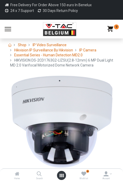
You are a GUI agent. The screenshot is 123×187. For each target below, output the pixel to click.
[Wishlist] (83, 174)
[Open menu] (62, 175)
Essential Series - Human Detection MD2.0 (48, 55)
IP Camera (87, 50)
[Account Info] (106, 174)
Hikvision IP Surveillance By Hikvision (43, 50)
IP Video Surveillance (50, 45)
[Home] (17, 174)
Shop (22, 45)
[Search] (39, 174)
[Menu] (8, 29)
